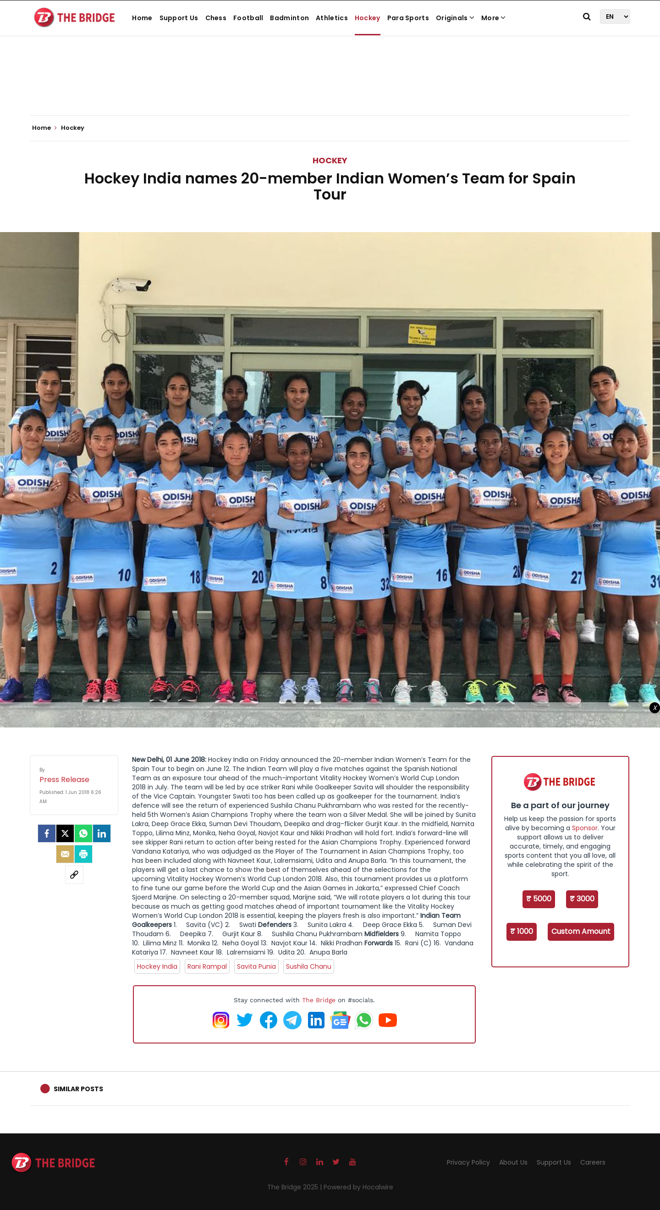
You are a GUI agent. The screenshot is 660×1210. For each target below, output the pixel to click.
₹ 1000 (521, 931)
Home (142, 17)
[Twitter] (65, 833)
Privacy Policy (468, 1162)
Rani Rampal (207, 966)
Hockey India (157, 966)
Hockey (367, 17)
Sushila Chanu (308, 966)
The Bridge (319, 1000)
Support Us (179, 17)
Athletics (332, 17)
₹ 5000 (538, 899)
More (493, 17)
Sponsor (585, 828)
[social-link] (74, 875)
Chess (216, 17)
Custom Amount (580, 931)
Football (248, 17)
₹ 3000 (582, 899)
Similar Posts (78, 1088)
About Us (513, 1162)
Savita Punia (256, 966)
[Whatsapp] (83, 833)
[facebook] (47, 833)
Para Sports (408, 17)
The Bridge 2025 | (295, 1187)
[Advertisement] (330, 87)
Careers (592, 1162)
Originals (455, 17)
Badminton (289, 17)
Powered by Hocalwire (358, 1187)
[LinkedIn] (102, 833)
